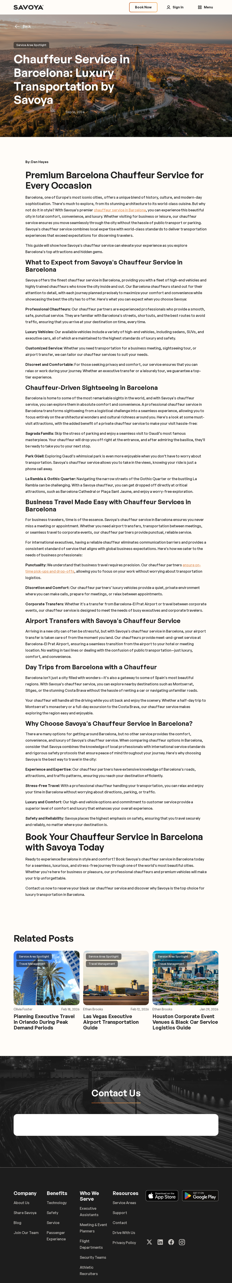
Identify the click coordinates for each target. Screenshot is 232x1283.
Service (53, 1222)
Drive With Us (124, 1232)
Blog (17, 1222)
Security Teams (93, 1257)
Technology (57, 1202)
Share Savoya (25, 1212)
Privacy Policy (124, 1242)
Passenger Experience (56, 1235)
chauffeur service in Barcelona (120, 210)
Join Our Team (26, 1232)
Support (120, 1212)
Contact (120, 1222)
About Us (21, 1202)
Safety (52, 1212)
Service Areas (124, 1202)
